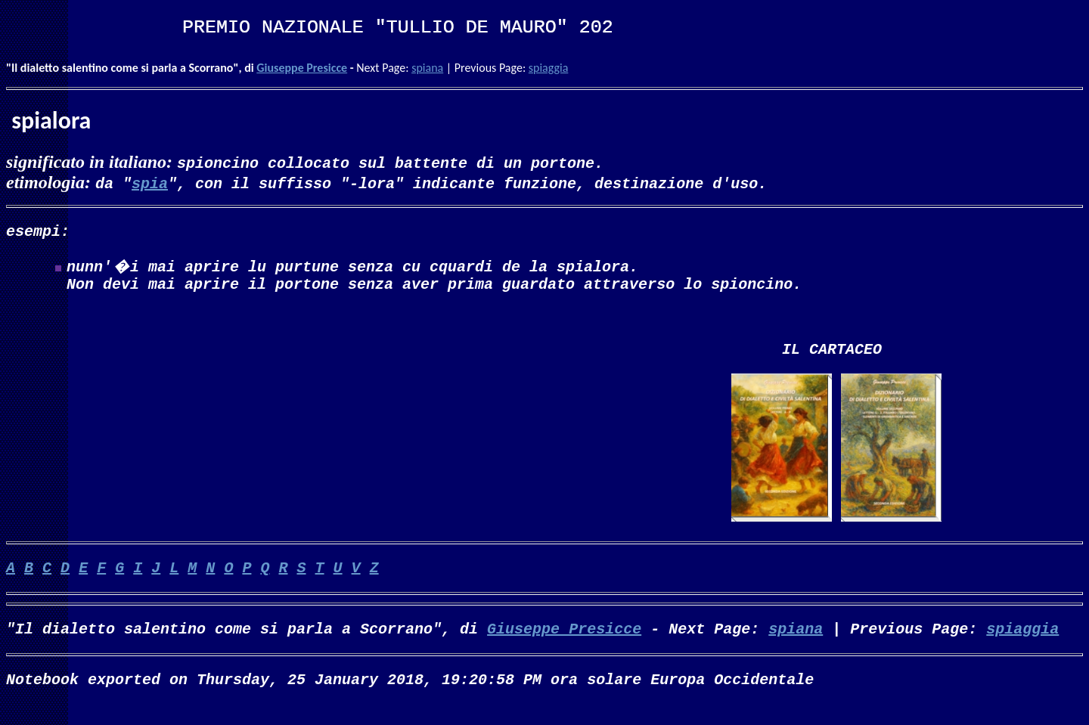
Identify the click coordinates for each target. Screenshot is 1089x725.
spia (150, 182)
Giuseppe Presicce (301, 67)
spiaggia (549, 67)
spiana (427, 67)
